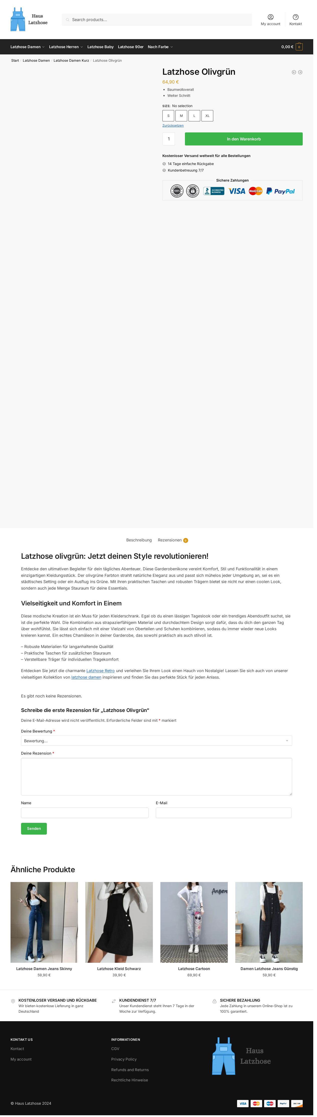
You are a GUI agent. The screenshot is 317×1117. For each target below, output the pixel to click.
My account (270, 20)
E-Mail (161, 803)
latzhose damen (86, 677)
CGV (115, 1048)
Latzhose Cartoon (194, 968)
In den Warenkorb (244, 138)
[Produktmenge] (168, 138)
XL (207, 116)
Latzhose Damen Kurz (71, 60)
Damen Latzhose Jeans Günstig (269, 968)
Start (15, 60)
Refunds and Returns (130, 1069)
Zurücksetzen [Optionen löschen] (173, 125)
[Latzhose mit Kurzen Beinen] (300, 72)
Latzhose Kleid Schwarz (119, 968)
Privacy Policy (124, 1059)
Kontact (17, 1048)
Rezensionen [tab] (170, 540)
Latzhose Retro (100, 670)
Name (26, 803)
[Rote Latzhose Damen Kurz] (293, 72)
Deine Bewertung (38, 731)
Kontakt (295, 20)
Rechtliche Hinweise (129, 1080)
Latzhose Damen (36, 60)
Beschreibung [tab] (139, 539)
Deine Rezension (37, 753)
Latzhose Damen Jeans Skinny (44, 968)
